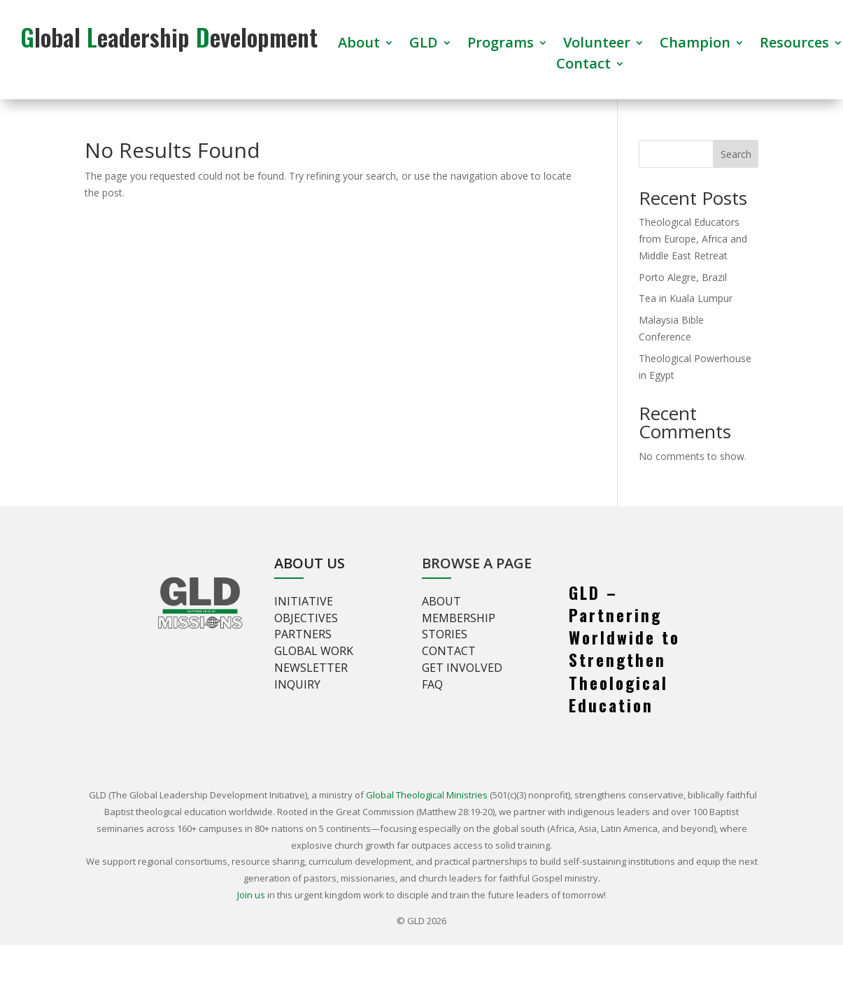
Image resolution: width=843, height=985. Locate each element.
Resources (794, 45)
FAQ (432, 684)
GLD (423, 45)
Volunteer (596, 45)
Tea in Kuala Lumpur (685, 298)
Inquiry (297, 684)
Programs (500, 45)
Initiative (303, 601)
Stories (444, 634)
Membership (458, 618)
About (359, 45)
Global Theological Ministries (427, 795)
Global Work (313, 651)
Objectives (306, 618)
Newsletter (311, 667)
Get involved (462, 667)
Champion (695, 45)
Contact (583, 66)
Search (736, 154)
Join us (251, 895)
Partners (303, 634)
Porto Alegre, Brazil (683, 277)
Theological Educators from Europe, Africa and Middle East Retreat (693, 238)
